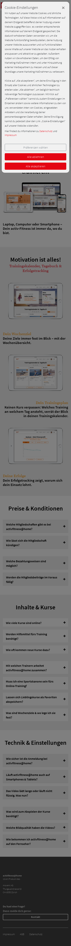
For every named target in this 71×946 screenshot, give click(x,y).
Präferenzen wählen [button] (35, 147)
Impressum (11, 135)
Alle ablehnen (35, 157)
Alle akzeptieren (35, 166)
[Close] (63, 8)
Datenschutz (45, 131)
